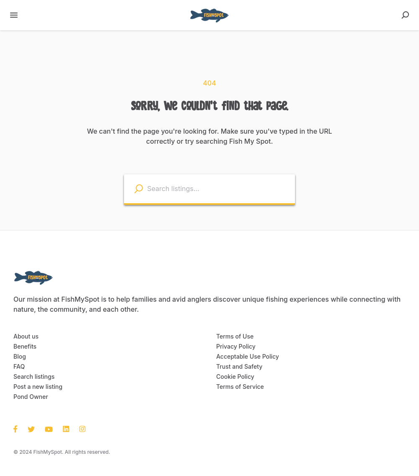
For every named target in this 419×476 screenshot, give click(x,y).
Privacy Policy (234, 346)
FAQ (19, 366)
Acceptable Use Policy (245, 356)
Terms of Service (238, 386)
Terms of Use (233, 336)
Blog (19, 356)
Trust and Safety (237, 366)
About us (24, 336)
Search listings (32, 376)
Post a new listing (36, 386)
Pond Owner (29, 396)
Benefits (24, 346)
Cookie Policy (234, 376)
